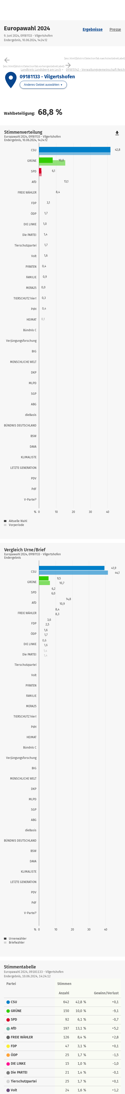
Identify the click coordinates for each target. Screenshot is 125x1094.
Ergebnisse (93, 29)
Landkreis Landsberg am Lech (41, 69)
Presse (115, 29)
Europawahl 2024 (27, 28)
